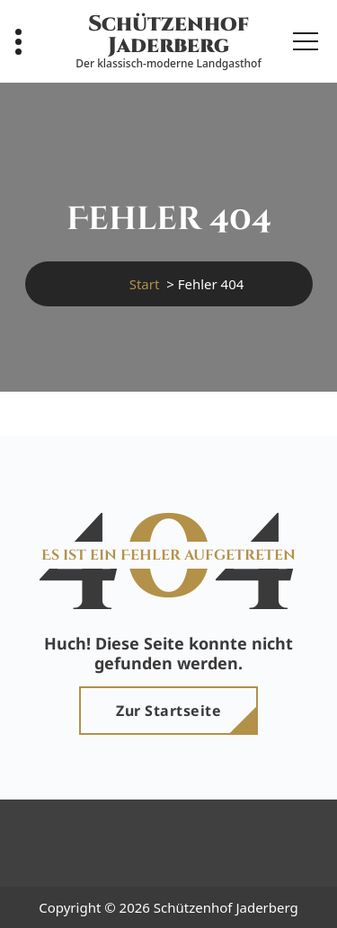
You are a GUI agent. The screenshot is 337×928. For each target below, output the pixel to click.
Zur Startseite (168, 710)
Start (144, 284)
